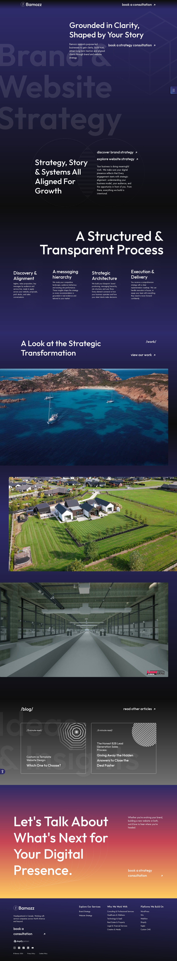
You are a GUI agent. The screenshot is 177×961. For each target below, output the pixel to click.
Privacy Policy (31, 953)
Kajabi (143, 926)
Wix (142, 915)
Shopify (143, 922)
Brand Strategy (84, 911)
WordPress (145, 911)
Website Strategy (85, 915)
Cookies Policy (43, 953)
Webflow (144, 918)
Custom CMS (146, 929)
